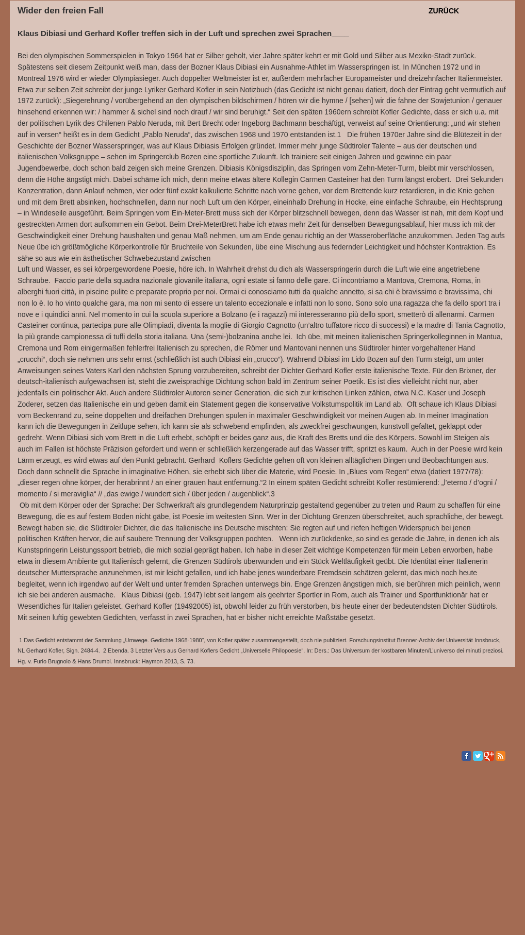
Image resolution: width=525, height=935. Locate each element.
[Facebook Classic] (466, 756)
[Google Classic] (489, 756)
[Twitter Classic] (478, 756)
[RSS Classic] (500, 756)
